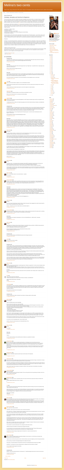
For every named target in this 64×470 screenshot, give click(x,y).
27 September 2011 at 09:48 (11, 272)
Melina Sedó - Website (53, 45)
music (51, 133)
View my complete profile (52, 41)
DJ (50, 110)
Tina (7, 385)
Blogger (36, 465)
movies (51, 132)
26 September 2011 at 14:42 (11, 61)
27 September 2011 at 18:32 (11, 322)
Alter (7, 275)
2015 (51, 68)
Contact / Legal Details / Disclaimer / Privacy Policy (14, 12)
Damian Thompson (9, 406)
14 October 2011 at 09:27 (10, 432)
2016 (51, 67)
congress (51, 106)
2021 (51, 61)
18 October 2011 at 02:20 (10, 454)
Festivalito (51, 118)
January (52, 93)
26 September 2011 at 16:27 (11, 88)
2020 (51, 62)
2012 (51, 72)
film (50, 119)
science (51, 140)
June (51, 87)
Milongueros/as (52, 130)
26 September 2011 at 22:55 (11, 207)
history (51, 122)
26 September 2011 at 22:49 (11, 197)
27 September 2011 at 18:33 (11, 329)
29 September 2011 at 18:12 (11, 382)
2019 (51, 63)
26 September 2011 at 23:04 (11, 213)
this (18, 24)
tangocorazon (9, 91)
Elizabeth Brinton (9, 341)
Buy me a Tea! (52, 46)
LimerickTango (9, 284)
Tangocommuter (9, 358)
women (51, 147)
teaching (51, 145)
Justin (7, 81)
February (52, 92)
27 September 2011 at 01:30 (11, 260)
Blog (4, 12)
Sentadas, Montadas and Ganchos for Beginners (54, 81)
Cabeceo (51, 104)
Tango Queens (52, 143)
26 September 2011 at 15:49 (11, 69)
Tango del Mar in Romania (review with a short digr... (55, 83)
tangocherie (8, 98)
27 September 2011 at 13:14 (11, 291)
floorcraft (51, 120)
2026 (51, 56)
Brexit (51, 102)
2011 (51, 73)
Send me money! (52, 47)
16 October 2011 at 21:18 (10, 447)
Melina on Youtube (52, 48)
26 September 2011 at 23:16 (11, 219)
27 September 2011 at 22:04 (11, 349)
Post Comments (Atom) (11, 459)
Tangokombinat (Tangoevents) (54, 52)
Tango (51, 141)
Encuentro (51, 115)
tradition (51, 146)
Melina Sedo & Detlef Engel (54, 49)
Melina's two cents (17, 5)
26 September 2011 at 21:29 (11, 115)
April (51, 89)
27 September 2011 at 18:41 (11, 338)
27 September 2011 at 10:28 (11, 281)
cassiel (8, 239)
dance (51, 108)
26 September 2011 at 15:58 (11, 78)
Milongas (51, 129)
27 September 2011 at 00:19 (11, 236)
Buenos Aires (52, 103)
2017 (51, 66)
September (52, 77)
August (52, 84)
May (51, 88)
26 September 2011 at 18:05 (11, 95)
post (19, 22)
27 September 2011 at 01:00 (11, 241)
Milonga (51, 128)
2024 (51, 57)
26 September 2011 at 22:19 (11, 157)
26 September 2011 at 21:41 (11, 127)
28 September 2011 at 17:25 (11, 374)
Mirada (51, 131)
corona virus (51, 107)
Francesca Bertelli (9, 370)
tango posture (52, 142)
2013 (51, 71)
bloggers (51, 101)
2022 (51, 60)
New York (51, 134)
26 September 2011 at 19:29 (11, 103)
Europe (51, 116)
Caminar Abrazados (53, 105)
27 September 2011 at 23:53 (11, 367)
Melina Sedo (8, 130)
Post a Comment (8, 456)
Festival (51, 117)
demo (51, 109)
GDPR (51, 121)
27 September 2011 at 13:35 (11, 296)
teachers (51, 144)
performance (52, 135)
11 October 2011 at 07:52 (10, 403)
